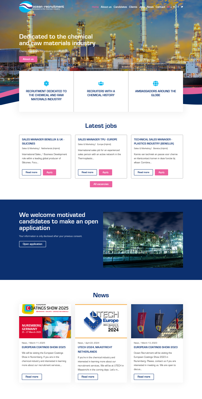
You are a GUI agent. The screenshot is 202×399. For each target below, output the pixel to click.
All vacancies (101, 184)
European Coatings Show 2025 (44, 347)
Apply (49, 172)
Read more (31, 172)
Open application (32, 244)
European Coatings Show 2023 (156, 347)
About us (28, 59)
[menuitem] (168, 7)
